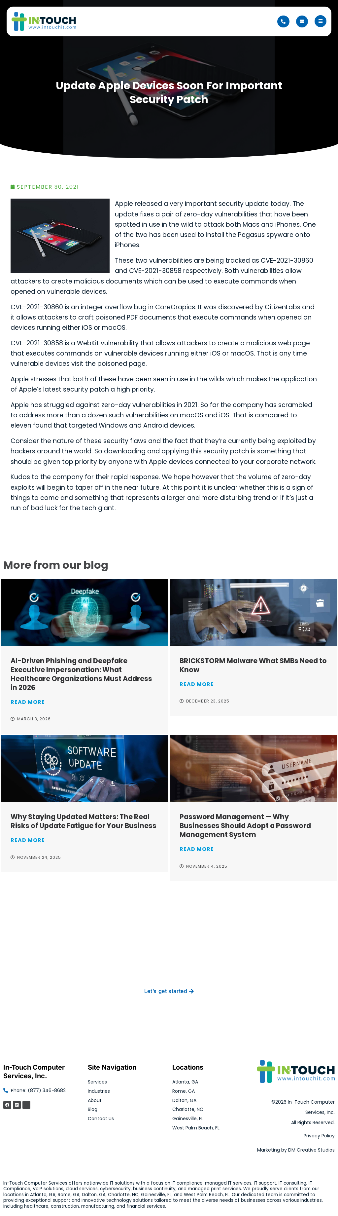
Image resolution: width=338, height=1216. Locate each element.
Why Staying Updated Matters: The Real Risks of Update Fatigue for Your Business (83, 821)
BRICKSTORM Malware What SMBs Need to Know (253, 665)
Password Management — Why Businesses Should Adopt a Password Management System (245, 825)
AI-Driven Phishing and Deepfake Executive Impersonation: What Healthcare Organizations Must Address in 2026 (81, 674)
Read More (28, 702)
